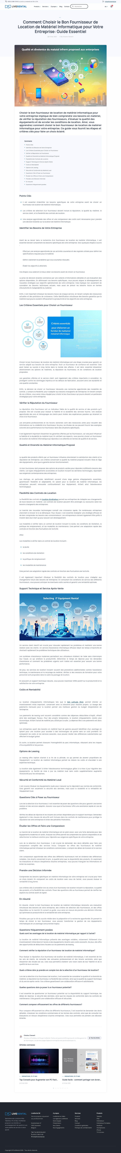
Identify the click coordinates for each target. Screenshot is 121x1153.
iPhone (99, 1130)
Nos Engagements (58, 1128)
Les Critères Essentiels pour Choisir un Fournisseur (42, 150)
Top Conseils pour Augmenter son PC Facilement (40, 1080)
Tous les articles (94, 1038)
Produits (36, 6)
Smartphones (101, 1128)
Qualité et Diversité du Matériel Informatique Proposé (42, 156)
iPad (98, 1118)
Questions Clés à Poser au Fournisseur (38, 173)
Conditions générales (81, 1125)
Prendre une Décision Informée (35, 179)
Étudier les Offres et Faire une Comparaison (39, 176)
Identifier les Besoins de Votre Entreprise (39, 147)
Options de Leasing (32, 167)
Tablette (99, 1116)
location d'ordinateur (50, 499)
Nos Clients (56, 1125)
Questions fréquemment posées (36, 184)
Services (45, 6)
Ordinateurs (100, 1121)
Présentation (57, 1123)
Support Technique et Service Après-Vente (39, 162)
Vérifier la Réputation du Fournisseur (37, 153)
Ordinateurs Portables (103, 1123)
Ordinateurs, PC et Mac (29, 1076)
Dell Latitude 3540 (75, 702)
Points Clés (29, 145)
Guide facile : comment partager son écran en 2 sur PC (86, 1080)
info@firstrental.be (110, 1)
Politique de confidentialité (83, 1128)
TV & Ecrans (100, 1132)
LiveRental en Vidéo (59, 1116)
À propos (53, 6)
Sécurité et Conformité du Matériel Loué (38, 170)
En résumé (29, 182)
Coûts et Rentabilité (32, 165)
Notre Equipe (57, 1121)
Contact (66, 6)
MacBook (99, 1125)
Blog (60, 6)
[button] (53, 1088)
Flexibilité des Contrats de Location (37, 159)
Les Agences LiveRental (60, 1118)
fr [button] (106, 6)
